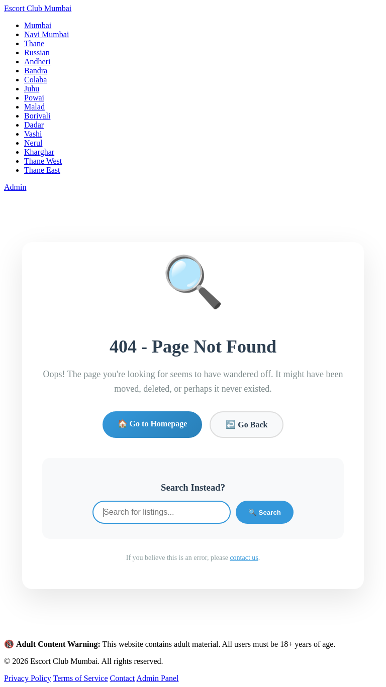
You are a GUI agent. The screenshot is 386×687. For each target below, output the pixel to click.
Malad (34, 106)
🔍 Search (264, 512)
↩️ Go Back (246, 424)
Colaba (35, 79)
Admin (15, 187)
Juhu (31, 88)
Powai (34, 97)
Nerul (33, 143)
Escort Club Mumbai (37, 8)
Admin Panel (157, 678)
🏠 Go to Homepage (152, 423)
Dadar (34, 125)
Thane (34, 43)
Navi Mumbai (46, 34)
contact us (244, 557)
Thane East (42, 170)
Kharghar (39, 152)
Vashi (33, 134)
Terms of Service (80, 678)
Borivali (37, 115)
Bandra (35, 70)
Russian (37, 52)
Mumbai (37, 25)
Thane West (43, 161)
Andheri (37, 61)
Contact (122, 678)
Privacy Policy (27, 678)
